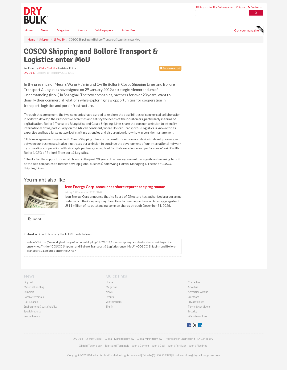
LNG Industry (205, 338)
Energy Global (94, 338)
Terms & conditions (199, 306)
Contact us (255, 7)
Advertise (128, 30)
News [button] (45, 30)
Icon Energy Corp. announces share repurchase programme (115, 186)
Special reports (32, 311)
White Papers (114, 301)
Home (29, 30)
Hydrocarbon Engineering (180, 338)
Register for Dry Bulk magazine (214, 7)
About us (193, 287)
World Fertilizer (177, 345)
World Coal (158, 345)
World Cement (140, 345)
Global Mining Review (149, 338)
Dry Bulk (29, 72)
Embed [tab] (34, 219)
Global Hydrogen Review (119, 338)
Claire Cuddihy (48, 68)
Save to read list (170, 68)
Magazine (63, 30)
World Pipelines (198, 345)
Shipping (29, 292)
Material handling (34, 287)
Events (82, 30)
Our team (193, 297)
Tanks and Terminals (116, 345)
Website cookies (197, 316)
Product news (32, 316)
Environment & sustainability (40, 306)
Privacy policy (196, 301)
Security (192, 311)
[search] (220, 13)
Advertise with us (198, 292)
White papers (104, 30)
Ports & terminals (34, 297)
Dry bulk (29, 282)
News (109, 292)
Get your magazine (248, 29)
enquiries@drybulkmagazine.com (200, 355)
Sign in (241, 7)
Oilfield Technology (90, 345)
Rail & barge (31, 301)
